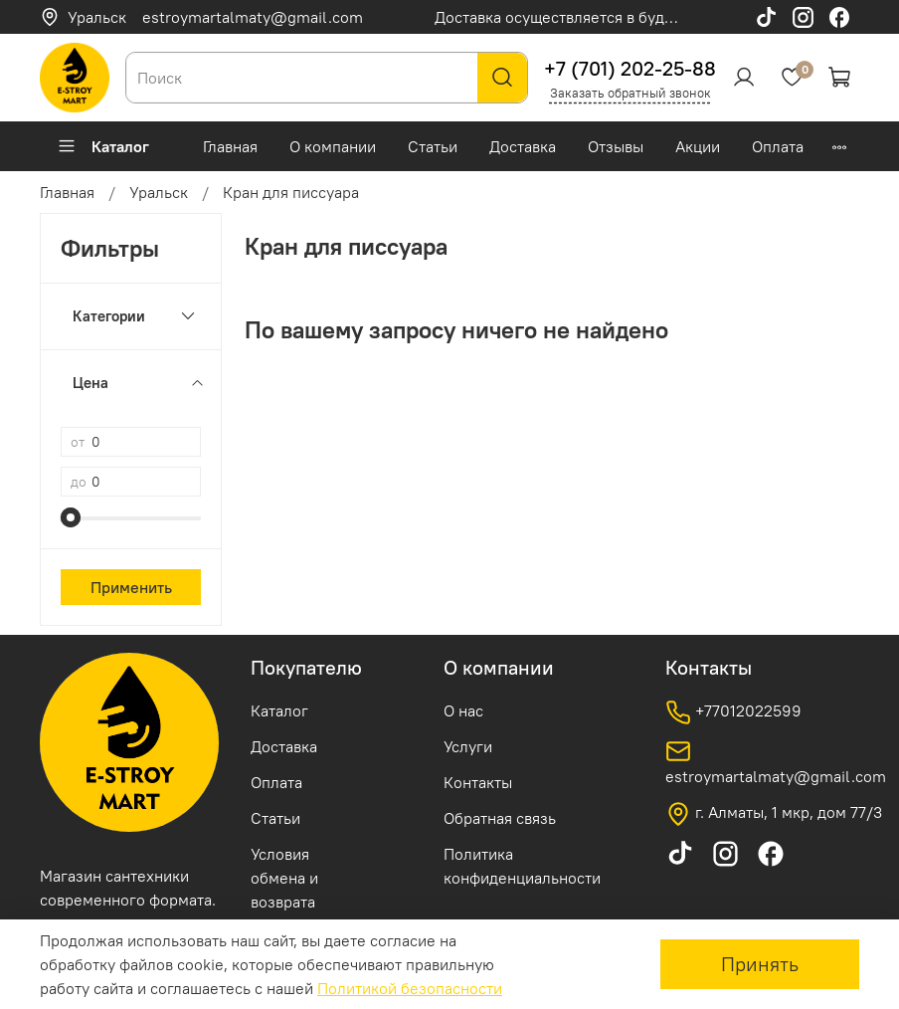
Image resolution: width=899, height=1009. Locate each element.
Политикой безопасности (409, 988)
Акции (697, 146)
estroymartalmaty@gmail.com (252, 17)
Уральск (83, 17)
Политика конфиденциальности (522, 866)
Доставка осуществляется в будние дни (578, 17)
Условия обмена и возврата (284, 877)
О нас (463, 710)
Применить (131, 587)
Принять (760, 963)
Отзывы (615, 146)
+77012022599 (733, 712)
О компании (332, 146)
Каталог (103, 146)
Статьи (432, 146)
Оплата (778, 146)
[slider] (71, 517)
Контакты (478, 782)
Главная (230, 146)
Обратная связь (500, 818)
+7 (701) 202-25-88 (630, 68)
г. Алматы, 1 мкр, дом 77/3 (773, 814)
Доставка (522, 146)
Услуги (468, 746)
